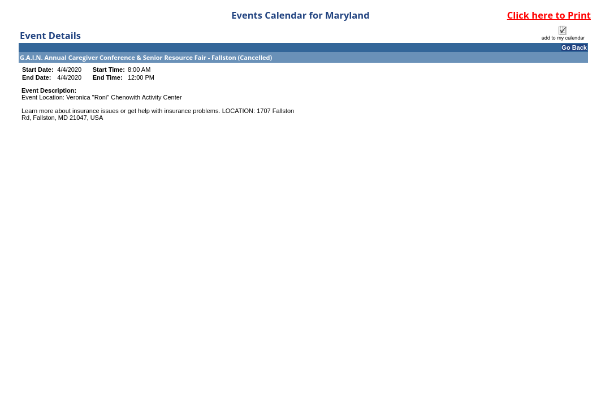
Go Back (574, 47)
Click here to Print (549, 14)
